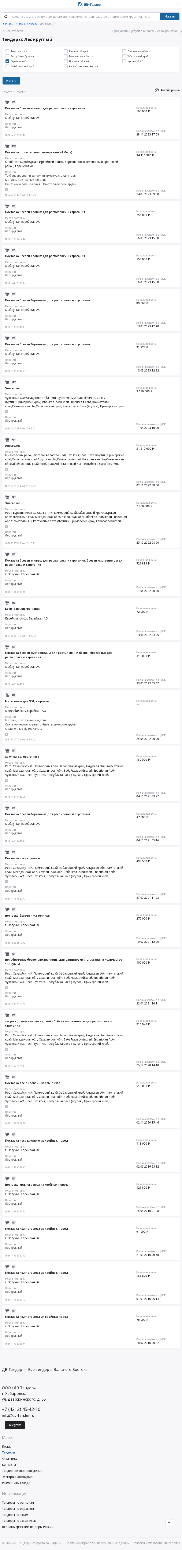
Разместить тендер (16, 1483)
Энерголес (12, 388)
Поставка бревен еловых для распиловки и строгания (45, 108)
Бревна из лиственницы (22, 609)
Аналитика (9, 1458)
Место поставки (15, 114)
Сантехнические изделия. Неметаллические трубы (40, 184)
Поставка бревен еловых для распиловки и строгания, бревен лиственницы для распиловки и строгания (64, 563)
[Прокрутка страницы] (169, 1522)
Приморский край (112, 406)
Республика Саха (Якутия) (80, 406)
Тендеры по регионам (18, 1502)
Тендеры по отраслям (18, 1509)
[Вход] (177, 3)
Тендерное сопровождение (22, 1471)
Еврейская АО (30, 118)
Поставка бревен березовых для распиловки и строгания (47, 300)
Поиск (6, 1446)
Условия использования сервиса (156, 1543)
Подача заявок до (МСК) (151, 130)
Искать (169, 16)
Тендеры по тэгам (15, 1515)
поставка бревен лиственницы (28, 915)
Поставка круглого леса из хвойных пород (36, 1229)
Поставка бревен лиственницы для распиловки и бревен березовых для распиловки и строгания (58, 655)
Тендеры (8, 1452)
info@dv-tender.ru (18, 1415)
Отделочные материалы (22, 729)
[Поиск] (6, 17)
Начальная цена (146, 107)
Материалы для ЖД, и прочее (27, 701)
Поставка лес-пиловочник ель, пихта (32, 1083)
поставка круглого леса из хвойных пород (36, 1185)
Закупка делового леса (22, 757)
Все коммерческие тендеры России (27, 1527)
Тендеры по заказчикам (19, 1521)
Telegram (14, 1425)
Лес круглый (13, 127)
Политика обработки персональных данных (98, 1543)
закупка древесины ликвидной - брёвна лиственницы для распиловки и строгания (58, 1023)
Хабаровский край (108, 521)
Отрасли (10, 123)
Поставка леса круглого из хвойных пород (36, 1140)
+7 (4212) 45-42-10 (21, 1409)
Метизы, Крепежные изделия (25, 180)
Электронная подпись (18, 1477)
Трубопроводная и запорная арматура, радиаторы (40, 175)
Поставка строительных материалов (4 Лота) (38, 152)
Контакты (9, 1465)
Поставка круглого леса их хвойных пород (36, 1317)
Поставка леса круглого (22, 858)
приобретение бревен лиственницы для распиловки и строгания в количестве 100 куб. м (63, 962)
